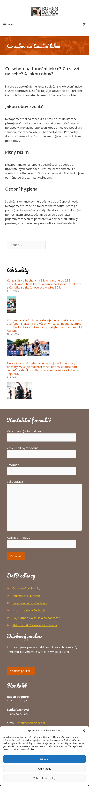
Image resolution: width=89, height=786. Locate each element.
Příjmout (45, 759)
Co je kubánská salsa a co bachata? (36, 618)
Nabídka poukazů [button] (21, 671)
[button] (84, 730)
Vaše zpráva (44, 484)
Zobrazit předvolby (44, 778)
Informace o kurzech (26, 596)
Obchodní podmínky (26, 588)
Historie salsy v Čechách (28, 610)
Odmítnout (44, 768)
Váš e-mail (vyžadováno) (41, 451)
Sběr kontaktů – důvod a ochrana (34, 625)
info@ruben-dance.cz (31, 723)
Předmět (41, 468)
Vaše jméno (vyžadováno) (41, 434)
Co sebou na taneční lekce (29, 603)
